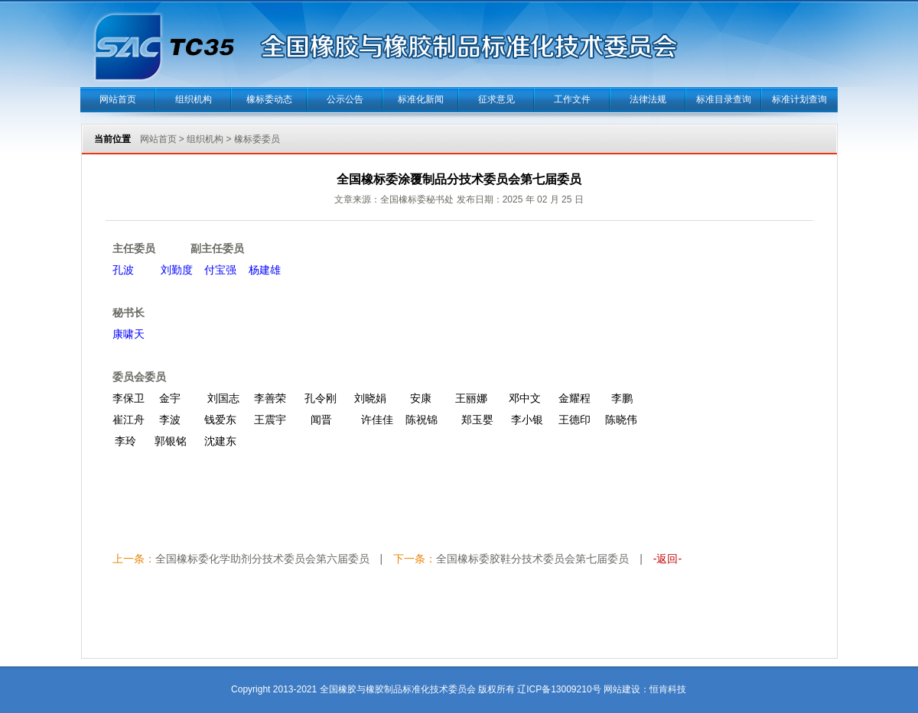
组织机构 (193, 99)
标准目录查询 (723, 99)
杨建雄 (265, 270)
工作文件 (572, 99)
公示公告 (345, 99)
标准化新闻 (421, 99)
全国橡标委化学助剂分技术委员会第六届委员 (262, 559)
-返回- (667, 559)
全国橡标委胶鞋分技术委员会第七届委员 (532, 559)
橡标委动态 (269, 99)
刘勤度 (177, 270)
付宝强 (220, 270)
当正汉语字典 (686, 666)
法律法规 (648, 99)
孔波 (126, 270)
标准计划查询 (799, 99)
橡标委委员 (257, 139)
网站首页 (117, 99)
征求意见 (496, 99)
